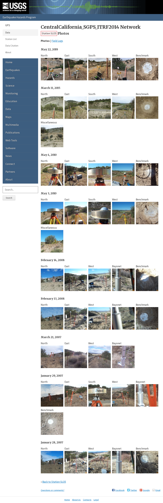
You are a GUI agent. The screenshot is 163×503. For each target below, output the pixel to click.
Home (8, 62)
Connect (10, 164)
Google (146, 490)
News (8, 156)
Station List (11, 39)
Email (157, 490)
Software (10, 148)
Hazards (10, 78)
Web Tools (11, 140)
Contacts (87, 499)
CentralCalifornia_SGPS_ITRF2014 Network (91, 27)
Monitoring (11, 93)
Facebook (120, 490)
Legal (96, 499)
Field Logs (57, 41)
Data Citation (11, 45)
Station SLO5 (49, 33)
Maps (8, 117)
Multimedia (12, 124)
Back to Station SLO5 (54, 482)
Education (11, 101)
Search (9, 197)
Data (7, 32)
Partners (10, 171)
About (8, 52)
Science (9, 85)
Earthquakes (12, 70)
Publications (12, 132)
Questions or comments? (52, 490)
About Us (76, 499)
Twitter (133, 490)
